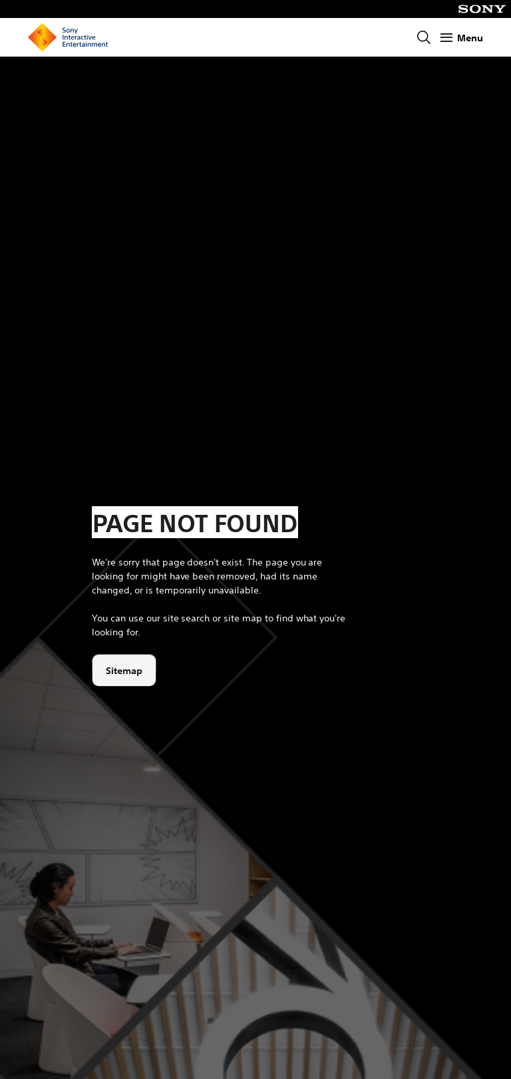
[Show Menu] (461, 38)
